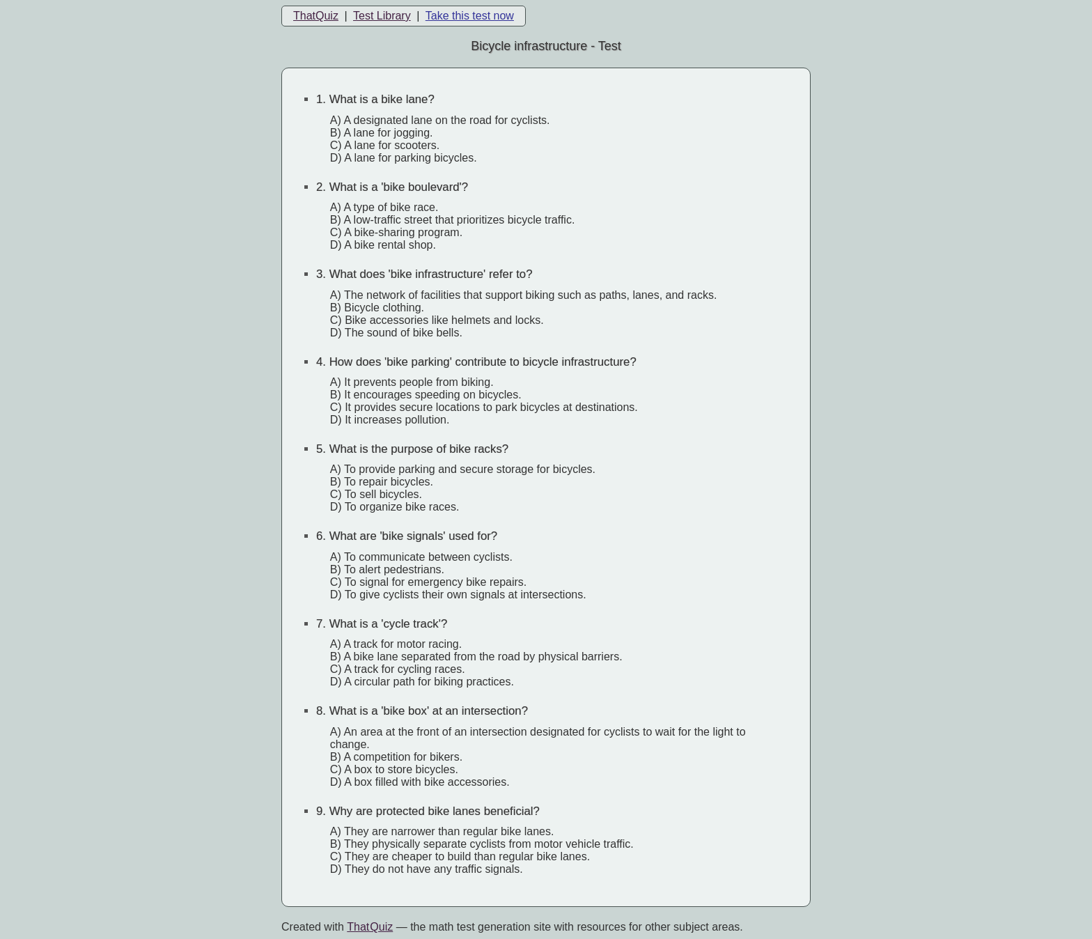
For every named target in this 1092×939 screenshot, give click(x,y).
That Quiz (370, 927)
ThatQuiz (315, 16)
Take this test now (470, 16)
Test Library (382, 16)
